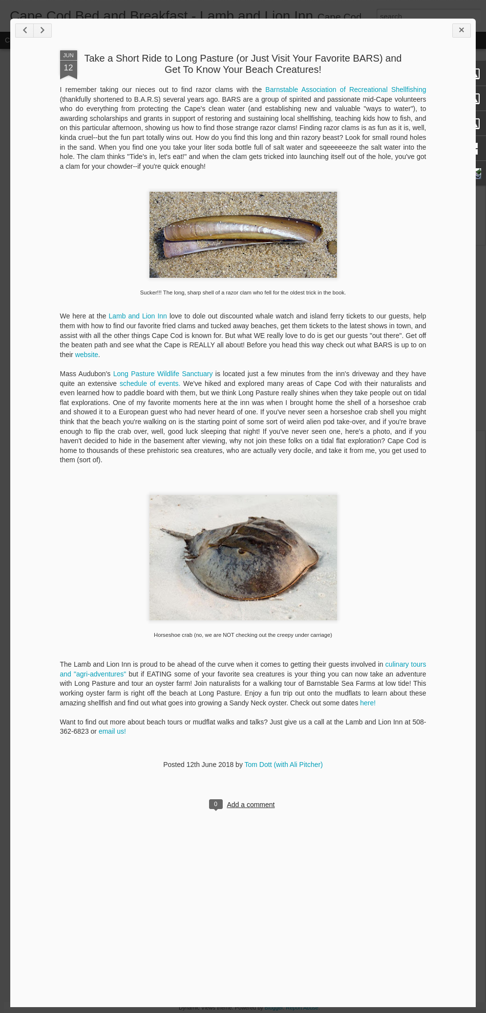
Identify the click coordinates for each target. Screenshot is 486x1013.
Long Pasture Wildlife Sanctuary (238, 451)
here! (213, 789)
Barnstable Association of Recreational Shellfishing (400, 167)
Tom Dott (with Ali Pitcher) (347, 851)
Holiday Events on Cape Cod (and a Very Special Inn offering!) (79, 373)
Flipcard (46, 40)
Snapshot (174, 40)
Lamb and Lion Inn (211, 393)
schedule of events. (245, 461)
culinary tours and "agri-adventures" (190, 751)
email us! (209, 818)
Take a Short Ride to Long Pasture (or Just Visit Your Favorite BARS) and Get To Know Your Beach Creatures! (306, 141)
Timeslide (210, 40)
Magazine (80, 40)
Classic (16, 40)
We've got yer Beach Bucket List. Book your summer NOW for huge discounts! (379, 90)
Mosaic (112, 40)
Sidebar (141, 40)
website (278, 432)
